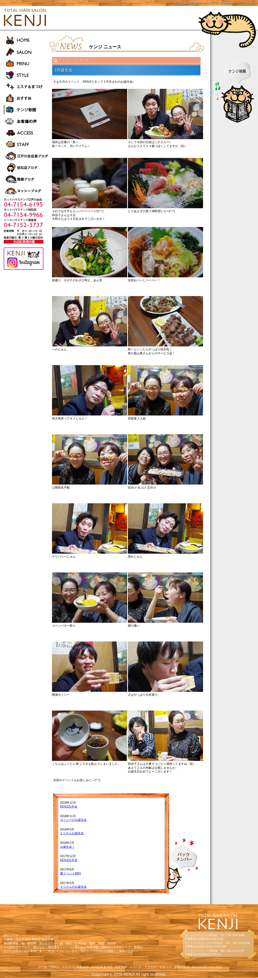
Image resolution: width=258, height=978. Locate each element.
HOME (27, 40)
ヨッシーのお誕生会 (73, 820)
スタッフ (165, 967)
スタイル (82, 967)
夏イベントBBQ (70, 873)
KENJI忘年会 (68, 806)
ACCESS (27, 132)
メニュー (68, 967)
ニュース (136, 967)
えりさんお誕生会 (72, 833)
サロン (54, 967)
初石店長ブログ (27, 167)
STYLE (27, 74)
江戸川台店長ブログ (27, 156)
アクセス (150, 967)
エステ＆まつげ (27, 86)
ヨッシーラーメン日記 (27, 190)
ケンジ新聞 (27, 109)
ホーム (42, 967)
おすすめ (27, 98)
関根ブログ (27, 179)
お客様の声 (27, 121)
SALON (27, 51)
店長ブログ (181, 967)
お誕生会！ (67, 846)
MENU (27, 63)
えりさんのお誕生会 (73, 886)
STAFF (27, 144)
